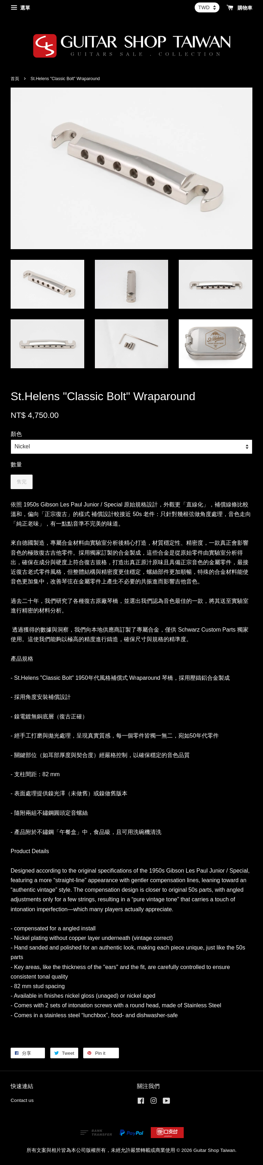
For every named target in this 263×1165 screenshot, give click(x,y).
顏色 (16, 434)
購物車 (239, 8)
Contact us (22, 1100)
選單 (20, 8)
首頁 (15, 78)
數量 (16, 464)
